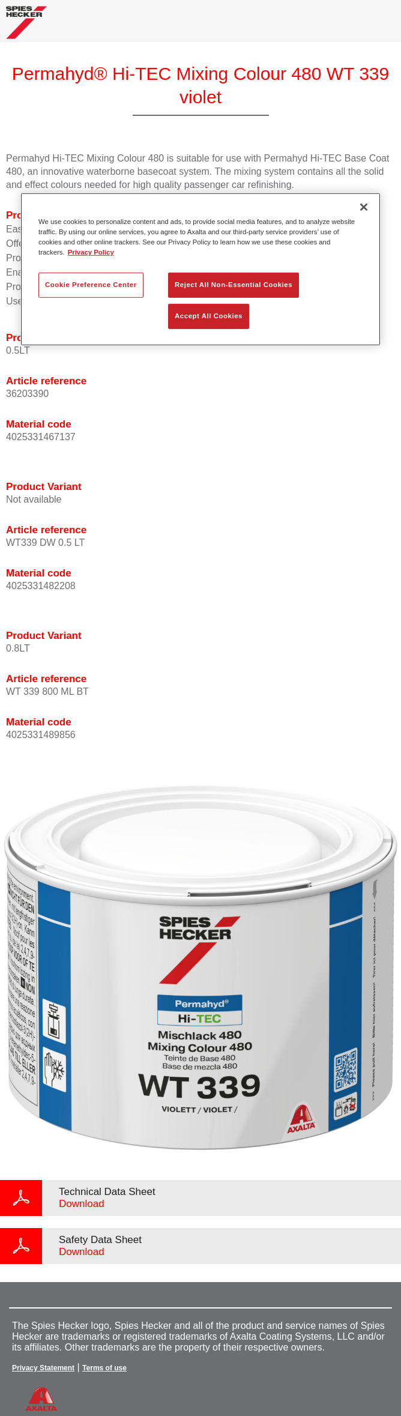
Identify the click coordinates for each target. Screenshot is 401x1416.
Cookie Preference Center (91, 284)
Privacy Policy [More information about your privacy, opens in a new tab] (91, 252)
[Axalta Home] (26, 27)
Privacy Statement (43, 1368)
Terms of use (104, 1368)
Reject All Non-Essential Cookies (233, 284)
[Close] (364, 207)
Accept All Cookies (209, 315)
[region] (200, 269)
